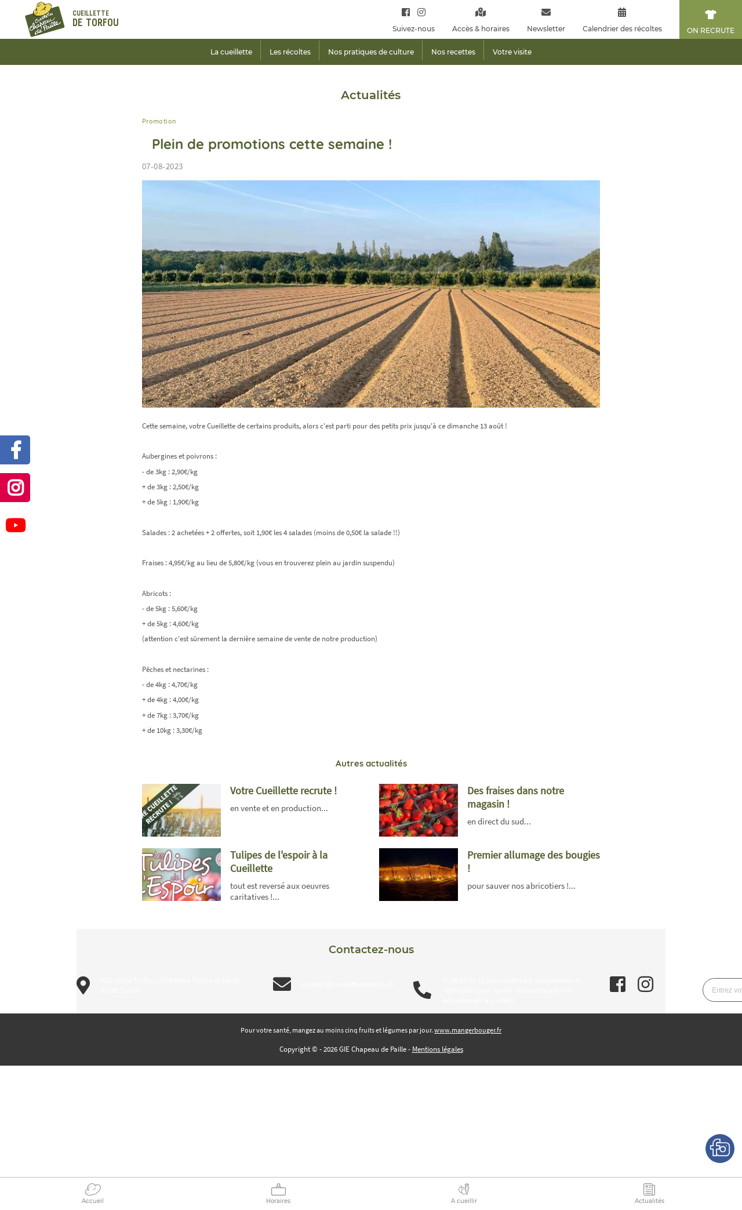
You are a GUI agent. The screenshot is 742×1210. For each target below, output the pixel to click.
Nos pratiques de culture (371, 52)
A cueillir (464, 1201)
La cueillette (231, 52)
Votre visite (512, 52)
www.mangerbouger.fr (467, 1030)
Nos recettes (453, 52)
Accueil (93, 1201)
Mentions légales (437, 1049)
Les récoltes (290, 52)
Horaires (278, 1201)
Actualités (649, 1201)
